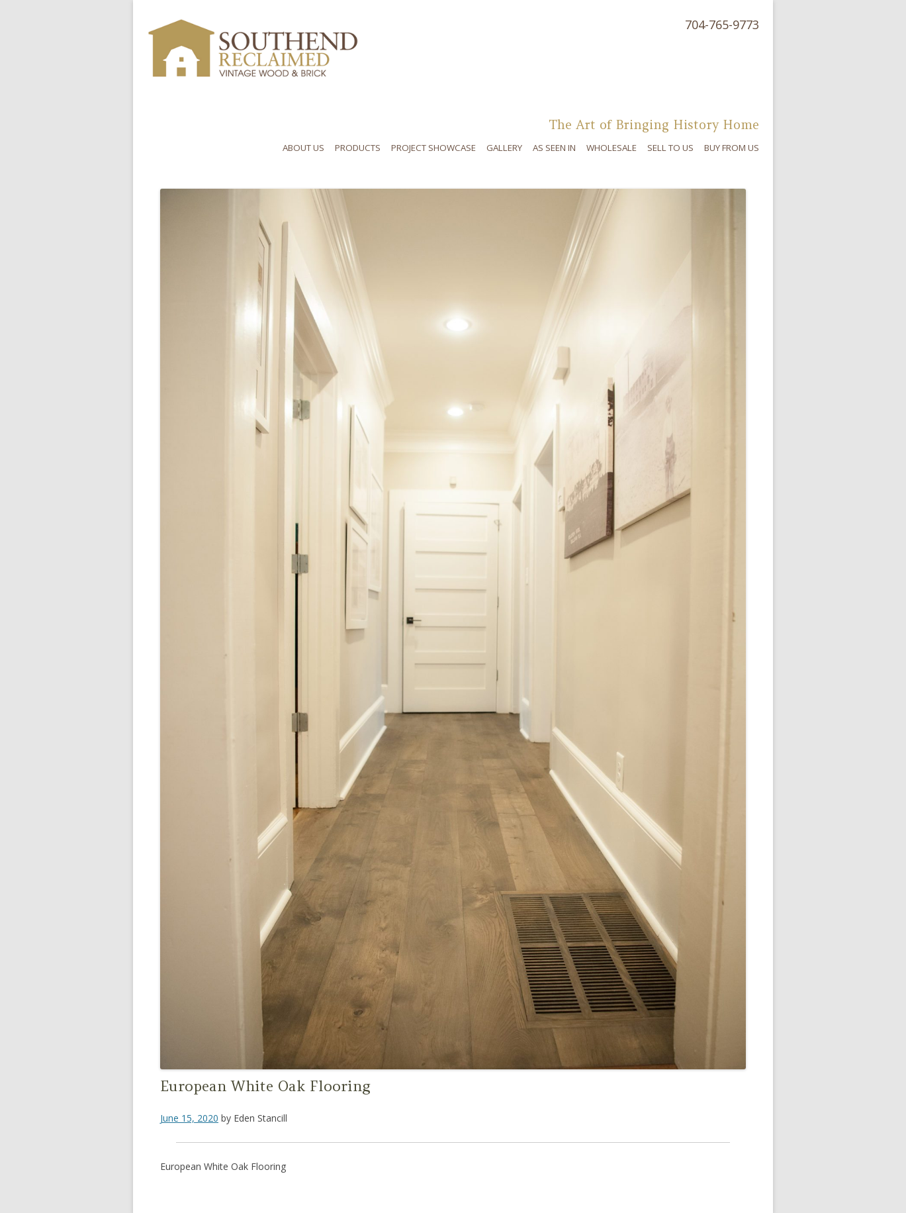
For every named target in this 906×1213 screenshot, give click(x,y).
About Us (303, 148)
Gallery (504, 148)
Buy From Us (731, 148)
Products (358, 148)
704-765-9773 (722, 24)
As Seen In (554, 148)
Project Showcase (433, 148)
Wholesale (611, 148)
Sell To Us (670, 148)
